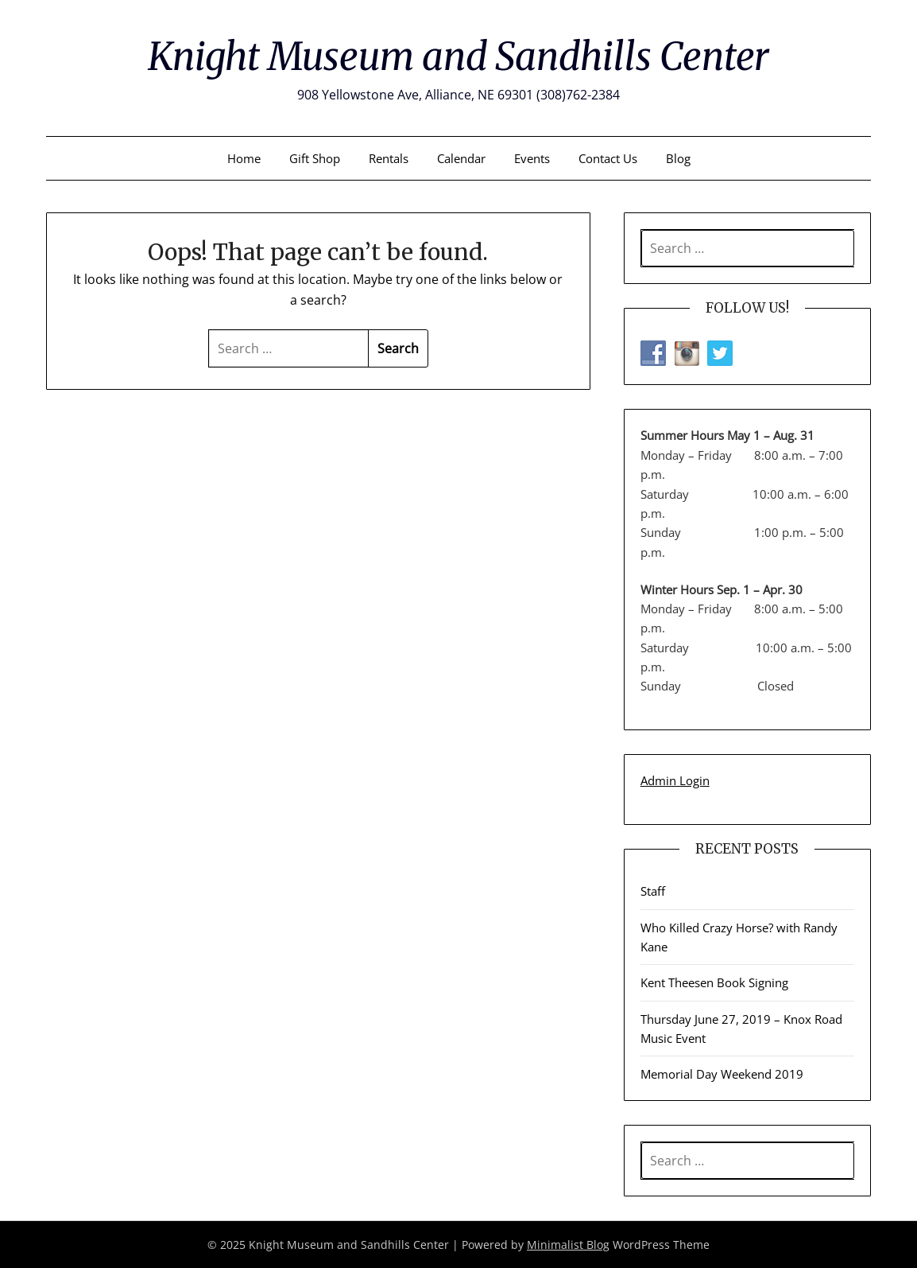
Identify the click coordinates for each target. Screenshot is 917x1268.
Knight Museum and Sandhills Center (458, 56)
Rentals (388, 158)
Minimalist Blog (568, 1244)
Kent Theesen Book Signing (714, 982)
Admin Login (675, 780)
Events (532, 158)
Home (244, 158)
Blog (678, 158)
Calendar (461, 158)
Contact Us (607, 158)
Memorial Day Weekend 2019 (721, 1074)
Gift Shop (314, 158)
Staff (652, 891)
